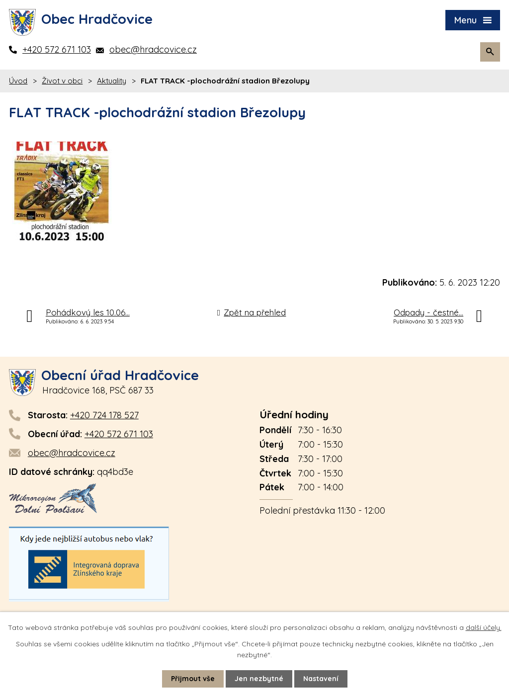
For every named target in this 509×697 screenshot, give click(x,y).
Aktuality (111, 80)
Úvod (18, 80)
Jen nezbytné (259, 678)
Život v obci (62, 80)
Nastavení (321, 678)
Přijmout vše (193, 678)
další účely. (484, 627)
